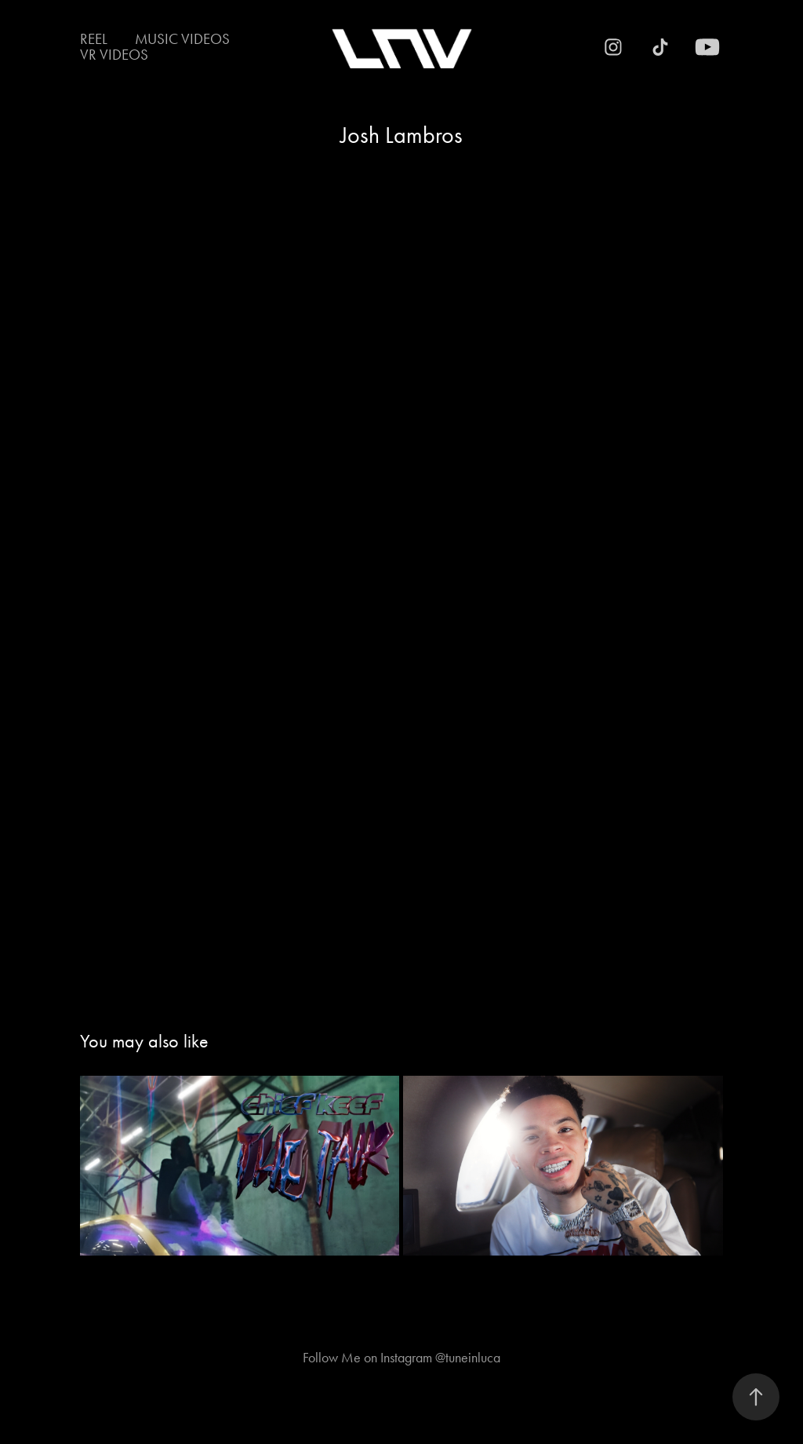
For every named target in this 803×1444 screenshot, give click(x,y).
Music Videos (182, 39)
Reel (93, 39)
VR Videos (114, 55)
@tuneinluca (467, 1357)
